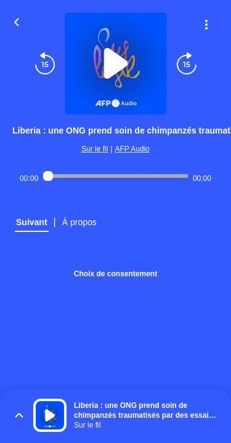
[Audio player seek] (115, 176)
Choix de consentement (115, 273)
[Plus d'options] (206, 24)
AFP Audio (132, 149)
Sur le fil (94, 149)
